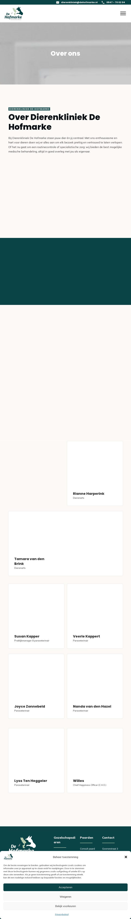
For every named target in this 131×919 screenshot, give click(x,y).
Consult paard (87, 848)
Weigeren (65, 896)
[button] (126, 857)
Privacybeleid (62, 914)
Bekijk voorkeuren (65, 906)
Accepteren (65, 887)
